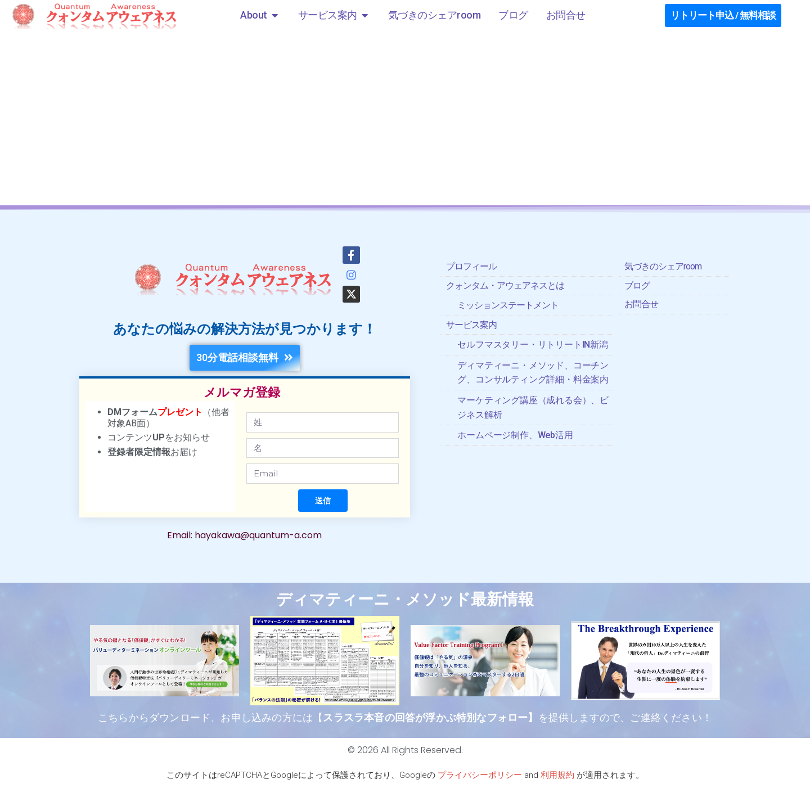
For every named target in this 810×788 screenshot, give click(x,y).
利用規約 (557, 775)
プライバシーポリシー (480, 775)
